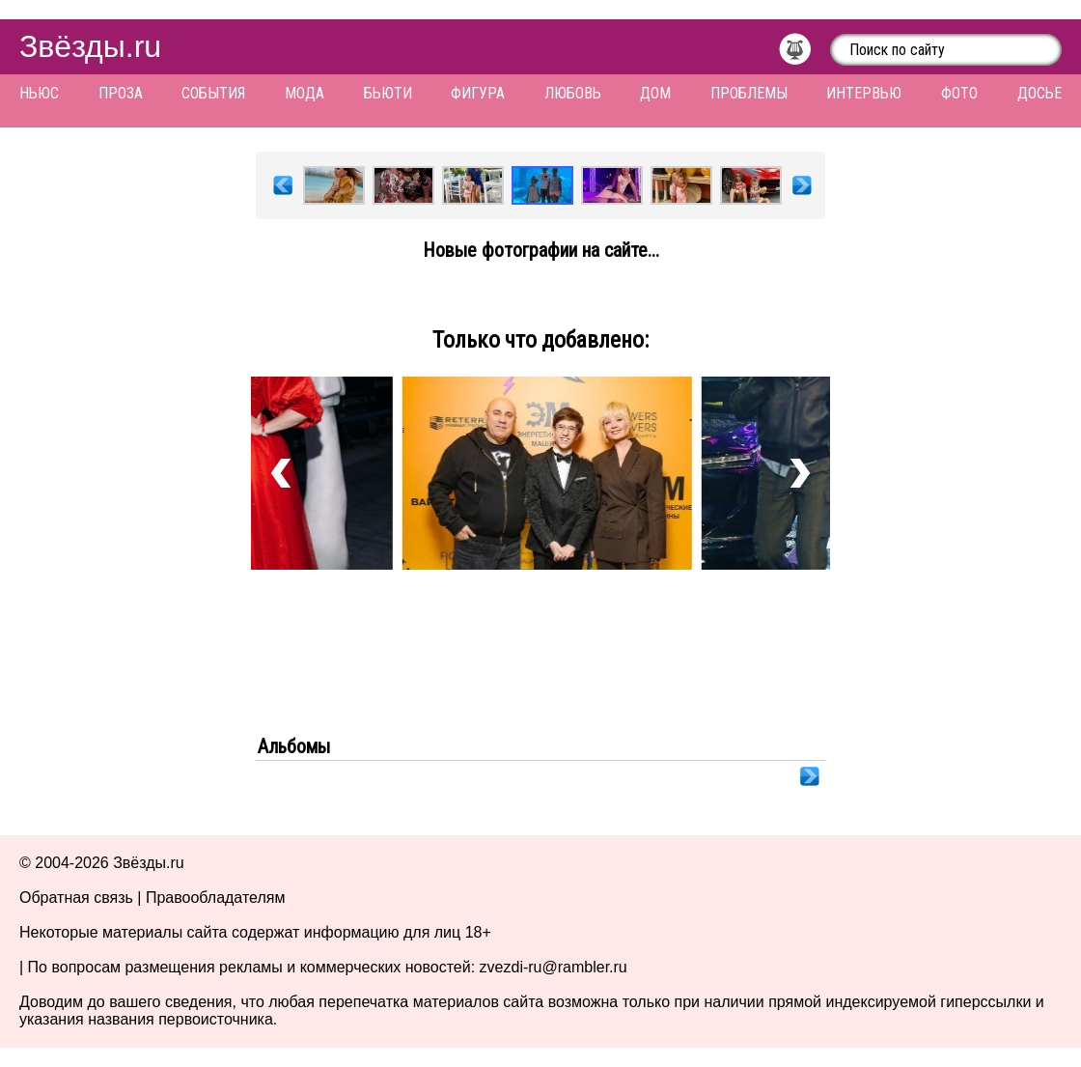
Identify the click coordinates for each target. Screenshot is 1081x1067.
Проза (120, 93)
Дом (655, 93)
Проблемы (749, 93)
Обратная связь (76, 897)
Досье (1039, 93)
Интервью (863, 93)
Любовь (572, 93)
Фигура (478, 93)
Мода (304, 93)
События (213, 93)
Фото (959, 93)
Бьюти (388, 93)
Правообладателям (216, 897)
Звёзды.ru (90, 46)
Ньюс (39, 93)
